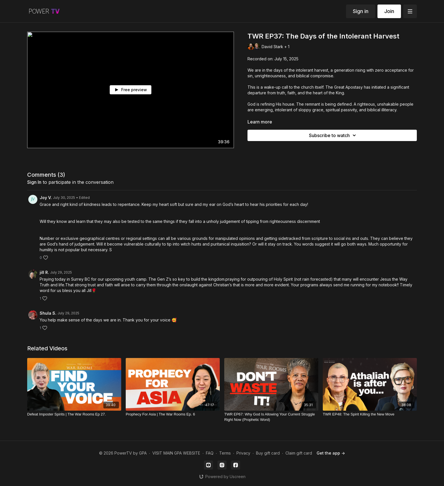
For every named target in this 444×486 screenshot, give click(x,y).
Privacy (243, 453)
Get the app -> (331, 453)
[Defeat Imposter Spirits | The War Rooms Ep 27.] (74, 414)
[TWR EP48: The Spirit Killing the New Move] (370, 414)
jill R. (44, 272)
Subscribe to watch (333, 135)
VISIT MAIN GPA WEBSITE (176, 453)
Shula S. (48, 313)
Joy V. (46, 197)
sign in (34, 182)
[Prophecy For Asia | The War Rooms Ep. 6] (173, 414)
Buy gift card (268, 453)
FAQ (210, 453)
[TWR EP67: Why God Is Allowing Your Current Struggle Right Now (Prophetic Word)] (271, 417)
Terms (225, 453)
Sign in (360, 11)
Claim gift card (298, 453)
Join (389, 11)
